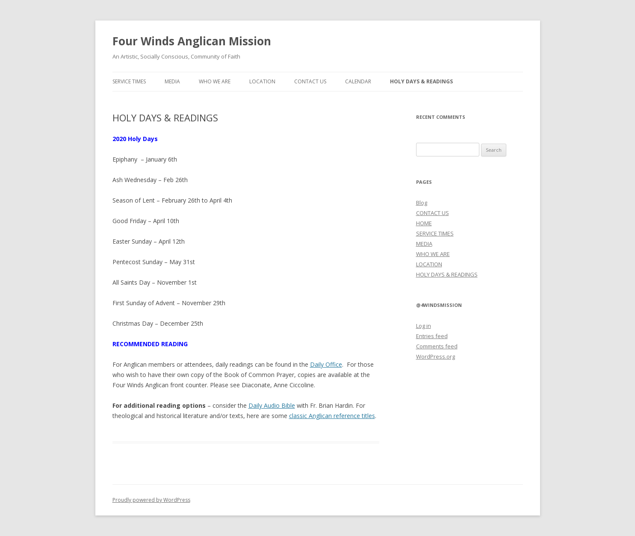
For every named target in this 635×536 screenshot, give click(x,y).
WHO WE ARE (214, 81)
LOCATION (262, 81)
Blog (421, 202)
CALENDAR (358, 81)
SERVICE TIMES (129, 81)
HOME (424, 223)
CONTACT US (310, 81)
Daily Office (326, 364)
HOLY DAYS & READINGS (421, 81)
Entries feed (432, 336)
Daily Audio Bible (271, 405)
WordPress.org (435, 356)
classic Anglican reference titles (332, 416)
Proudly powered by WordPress (151, 500)
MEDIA (172, 81)
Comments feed (437, 346)
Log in (423, 326)
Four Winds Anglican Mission (191, 41)
